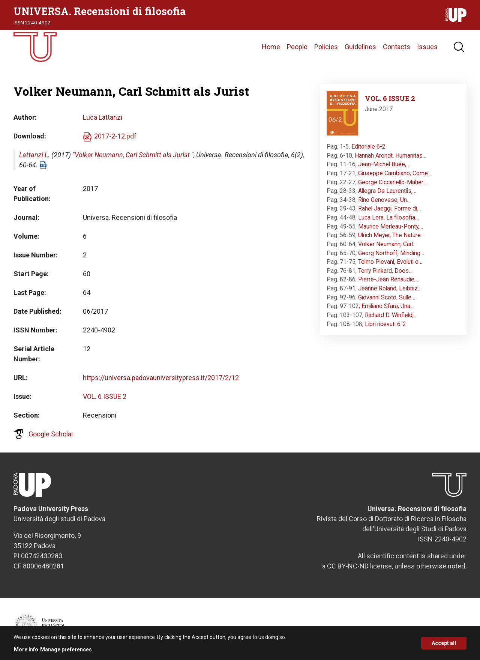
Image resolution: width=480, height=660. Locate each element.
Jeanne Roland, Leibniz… (390, 288)
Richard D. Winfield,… (391, 315)
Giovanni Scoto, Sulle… (386, 297)
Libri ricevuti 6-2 (385, 324)
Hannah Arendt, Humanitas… (390, 155)
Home (271, 47)
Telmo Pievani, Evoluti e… (390, 261)
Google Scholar (51, 434)
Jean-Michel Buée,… (384, 164)
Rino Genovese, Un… (384, 199)
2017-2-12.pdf (115, 136)
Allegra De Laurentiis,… (387, 190)
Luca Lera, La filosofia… (388, 217)
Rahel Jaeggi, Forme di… (389, 208)
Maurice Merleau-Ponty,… (390, 226)
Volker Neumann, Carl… (387, 244)
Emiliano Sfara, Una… (388, 306)
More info (26, 653)
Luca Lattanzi (102, 117)
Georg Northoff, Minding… (391, 253)
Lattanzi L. (34, 155)
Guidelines (360, 47)
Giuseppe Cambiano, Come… (395, 173)
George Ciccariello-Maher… (392, 182)
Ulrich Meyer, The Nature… (391, 235)
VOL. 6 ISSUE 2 (104, 396)
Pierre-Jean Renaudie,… (388, 279)
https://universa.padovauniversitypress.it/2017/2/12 (161, 378)
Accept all (444, 646)
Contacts (396, 47)
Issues (427, 47)
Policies (326, 47)
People (297, 47)
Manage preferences (66, 653)
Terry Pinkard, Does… (385, 270)
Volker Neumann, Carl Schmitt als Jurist (132, 155)
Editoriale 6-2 (368, 146)
